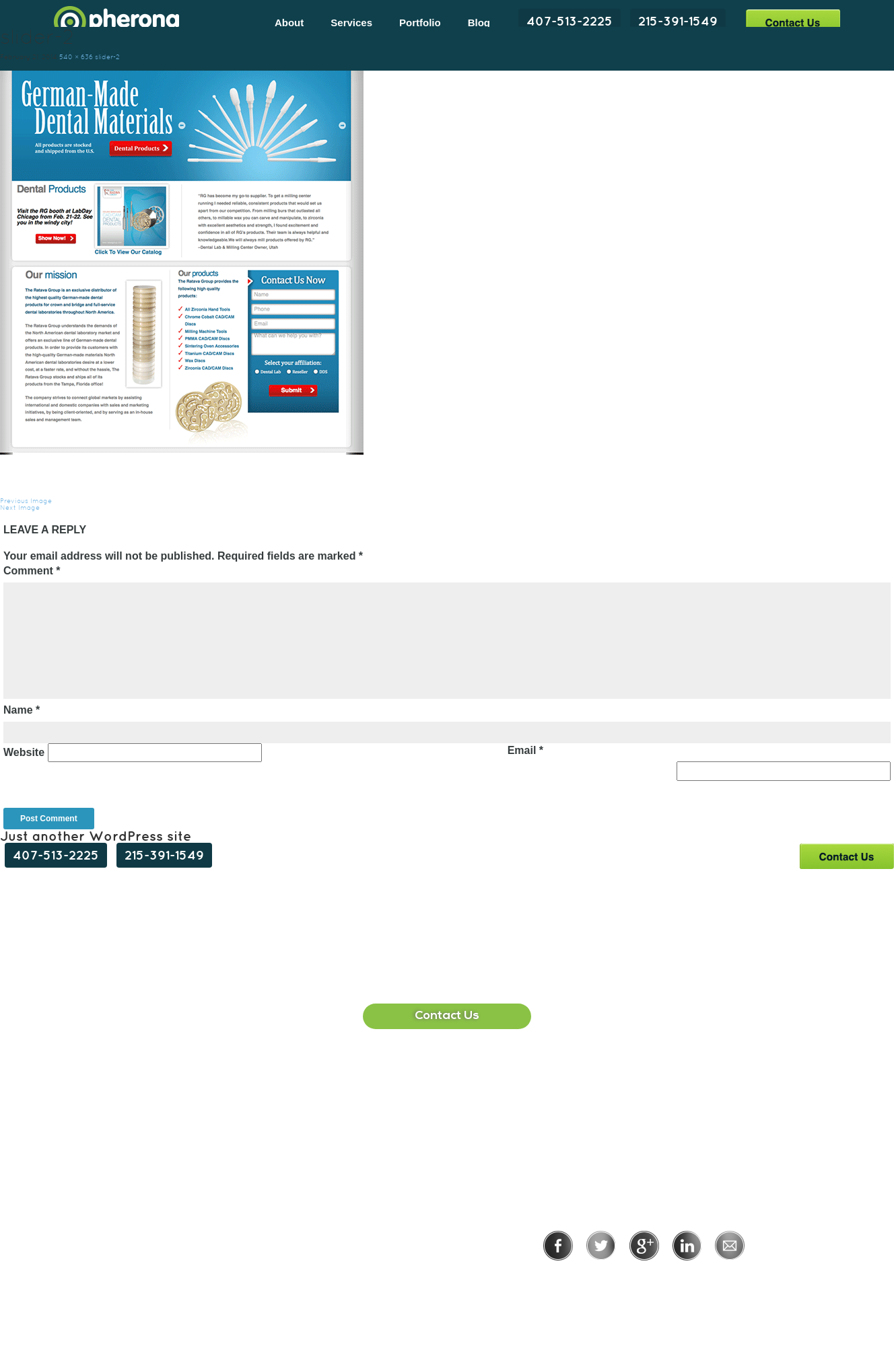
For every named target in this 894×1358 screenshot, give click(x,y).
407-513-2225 (569, 20)
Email (525, 750)
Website (23, 752)
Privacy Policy (600, 1279)
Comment (31, 570)
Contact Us (792, 22)
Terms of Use (690, 1279)
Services (351, 22)
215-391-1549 (678, 20)
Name (21, 710)
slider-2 (107, 57)
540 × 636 (76, 57)
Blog (479, 22)
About (289, 22)
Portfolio (420, 22)
